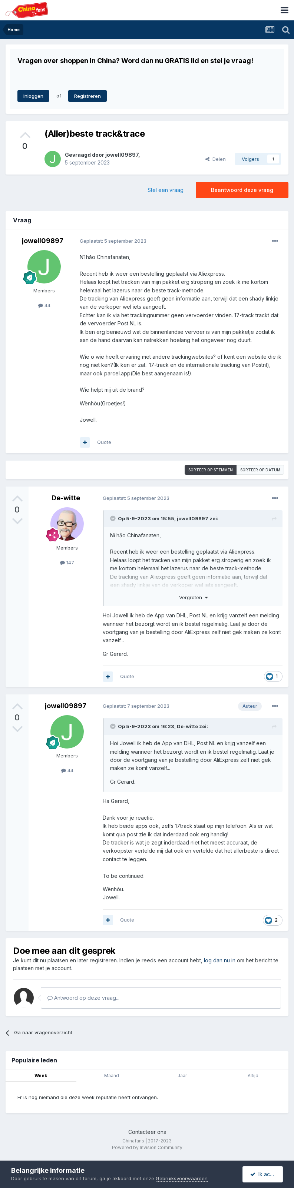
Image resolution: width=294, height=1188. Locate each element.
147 (67, 562)
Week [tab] (40, 1075)
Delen (215, 159)
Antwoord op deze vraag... (83, 998)
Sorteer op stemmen (210, 470)
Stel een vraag (166, 190)
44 (44, 305)
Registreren (87, 96)
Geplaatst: (113, 241)
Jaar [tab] (182, 1075)
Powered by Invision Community (147, 1147)
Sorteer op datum (260, 470)
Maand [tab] (111, 1075)
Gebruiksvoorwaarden (182, 1178)
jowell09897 (121, 155)
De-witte (66, 498)
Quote (104, 442)
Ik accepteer (266, 1174)
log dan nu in (219, 960)
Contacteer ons (147, 1132)
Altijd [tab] (253, 1075)
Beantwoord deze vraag (242, 190)
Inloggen (33, 96)
